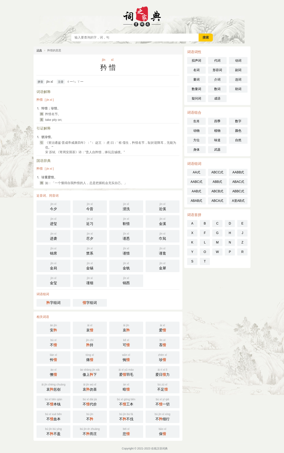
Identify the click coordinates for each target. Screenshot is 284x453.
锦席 (53, 250)
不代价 (90, 401)
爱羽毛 (126, 372)
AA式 (196, 172)
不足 (162, 386)
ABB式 (217, 181)
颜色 (238, 130)
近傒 (162, 206)
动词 (238, 60)
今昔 (90, 206)
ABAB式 (196, 200)
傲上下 (90, 372)
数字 (238, 121)
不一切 (162, 401)
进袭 (53, 236)
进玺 (53, 221)
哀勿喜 (90, 386)
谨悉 (126, 236)
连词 (238, 79)
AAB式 (196, 191)
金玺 (53, 280)
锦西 (126, 280)
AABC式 (196, 181)
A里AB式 (238, 200)
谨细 (90, 280)
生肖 (196, 121)
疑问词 (196, 98)
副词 (238, 70)
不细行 (162, 416)
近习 (90, 221)
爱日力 (162, 372)
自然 (238, 140)
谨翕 (162, 250)
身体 (196, 149)
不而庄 (90, 431)
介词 (217, 79)
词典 (39, 50)
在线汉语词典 (142, 16)
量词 (196, 79)
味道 (217, 140)
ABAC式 (238, 181)
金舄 (53, 265)
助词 (238, 89)
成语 (217, 98)
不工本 (126, 401)
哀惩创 (53, 386)
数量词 (196, 89)
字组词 (53, 303)
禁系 (90, 250)
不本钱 (53, 401)
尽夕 (90, 236)
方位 (196, 140)
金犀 (162, 265)
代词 (217, 60)
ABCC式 (217, 172)
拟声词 (196, 60)
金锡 (90, 265)
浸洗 (126, 206)
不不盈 (53, 431)
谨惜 (126, 250)
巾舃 (162, 236)
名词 (196, 70)
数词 (217, 89)
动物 (196, 130)
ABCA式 (217, 200)
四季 (217, 121)
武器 (217, 149)
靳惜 (126, 221)
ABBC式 (238, 191)
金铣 (126, 265)
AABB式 (238, 172)
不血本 (53, 416)
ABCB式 (217, 191)
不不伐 (126, 416)
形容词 (217, 70)
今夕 (53, 206)
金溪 (162, 221)
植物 (217, 130)
